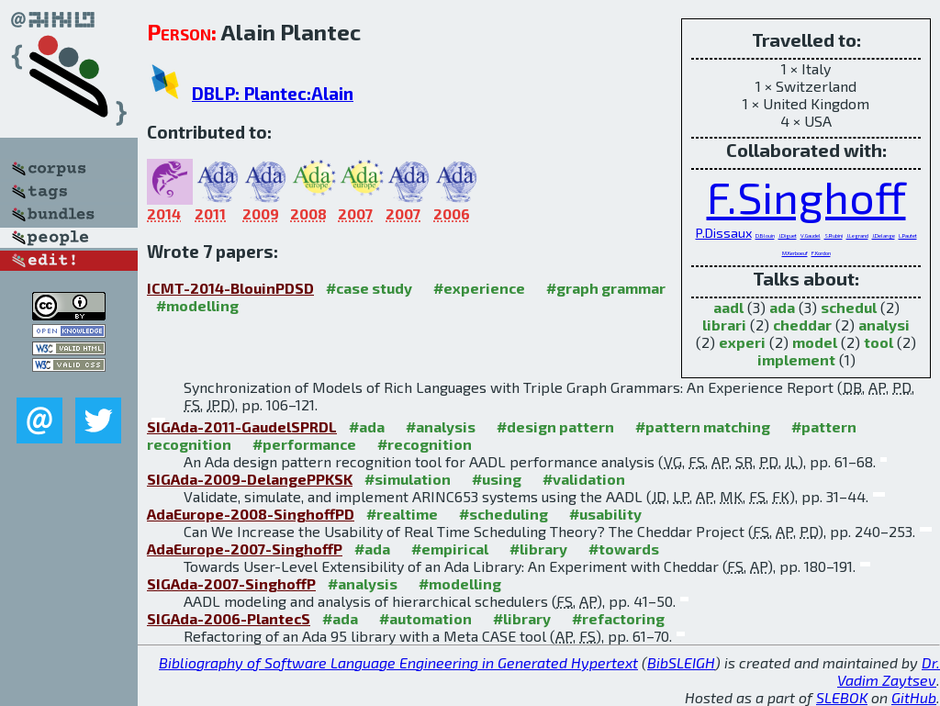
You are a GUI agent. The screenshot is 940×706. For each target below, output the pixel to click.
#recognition (424, 444)
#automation (425, 618)
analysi (884, 324)
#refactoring (618, 618)
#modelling (197, 305)
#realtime (402, 513)
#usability (605, 513)
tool (878, 342)
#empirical (449, 548)
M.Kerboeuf (795, 253)
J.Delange (883, 235)
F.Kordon (821, 253)
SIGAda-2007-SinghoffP (231, 583)
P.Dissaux (724, 233)
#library (538, 548)
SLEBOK (841, 697)
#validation (584, 478)
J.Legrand (857, 235)
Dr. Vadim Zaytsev (888, 671)
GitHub (913, 697)
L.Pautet (908, 235)
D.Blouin (765, 235)
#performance (304, 444)
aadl (728, 307)
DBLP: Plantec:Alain (272, 93)
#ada (367, 426)
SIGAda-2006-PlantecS (228, 618)
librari (724, 324)
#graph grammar (606, 288)
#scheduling (503, 513)
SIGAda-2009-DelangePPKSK (249, 478)
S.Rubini (833, 235)
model (814, 342)
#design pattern (555, 426)
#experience (479, 288)
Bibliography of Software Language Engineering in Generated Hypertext (398, 662)
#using (496, 478)
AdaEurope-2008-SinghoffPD (250, 513)
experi (742, 342)
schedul (849, 307)
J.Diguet (787, 235)
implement (796, 359)
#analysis (441, 426)
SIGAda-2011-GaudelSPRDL (242, 426)
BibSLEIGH (681, 662)
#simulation (407, 478)
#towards (623, 548)
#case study (369, 288)
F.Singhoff (806, 196)
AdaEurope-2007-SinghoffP (244, 548)
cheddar (802, 324)
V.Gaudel (810, 235)
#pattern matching (702, 426)
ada (782, 307)
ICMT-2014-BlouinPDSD (230, 288)
